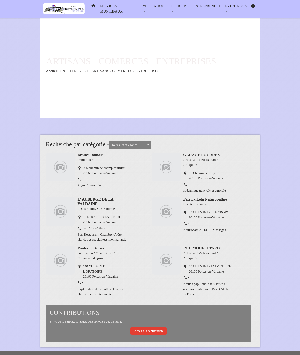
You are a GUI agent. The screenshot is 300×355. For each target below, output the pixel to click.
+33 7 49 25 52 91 (94, 228)
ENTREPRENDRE (74, 71)
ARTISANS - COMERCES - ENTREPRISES (125, 71)
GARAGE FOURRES (201, 155)
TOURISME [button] (180, 6)
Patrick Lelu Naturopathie (205, 199)
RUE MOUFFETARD (201, 248)
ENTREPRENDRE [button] (207, 6)
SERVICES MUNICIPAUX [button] (111, 8)
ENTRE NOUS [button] (236, 6)
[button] (93, 6)
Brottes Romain (91, 155)
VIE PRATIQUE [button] (154, 6)
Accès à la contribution (148, 330)
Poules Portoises (91, 248)
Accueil (52, 71)
